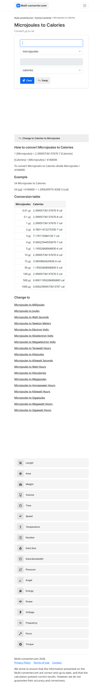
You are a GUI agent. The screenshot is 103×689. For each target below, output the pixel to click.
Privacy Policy (22, 662)
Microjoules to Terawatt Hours (32, 348)
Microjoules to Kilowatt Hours (32, 391)
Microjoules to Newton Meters (32, 323)
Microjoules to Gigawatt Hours (32, 410)
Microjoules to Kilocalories (30, 373)
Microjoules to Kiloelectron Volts (33, 335)
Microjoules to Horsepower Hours (34, 385)
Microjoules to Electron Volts (31, 329)
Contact (57, 662)
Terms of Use (41, 662)
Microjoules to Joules (27, 311)
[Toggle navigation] (85, 6)
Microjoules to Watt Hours (30, 366)
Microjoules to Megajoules (30, 379)
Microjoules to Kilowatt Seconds (33, 360)
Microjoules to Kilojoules (29, 354)
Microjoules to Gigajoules (29, 397)
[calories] (51, 61)
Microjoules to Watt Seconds (31, 317)
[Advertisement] (51, 111)
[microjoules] (51, 43)
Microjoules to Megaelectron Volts (35, 342)
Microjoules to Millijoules (29, 304)
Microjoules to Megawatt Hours (33, 404)
